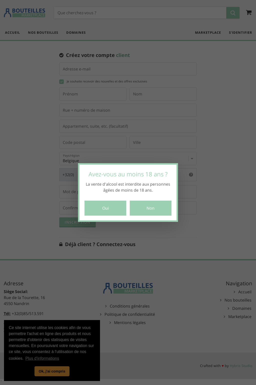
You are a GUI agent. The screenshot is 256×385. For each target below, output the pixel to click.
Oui (105, 208)
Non (150, 208)
